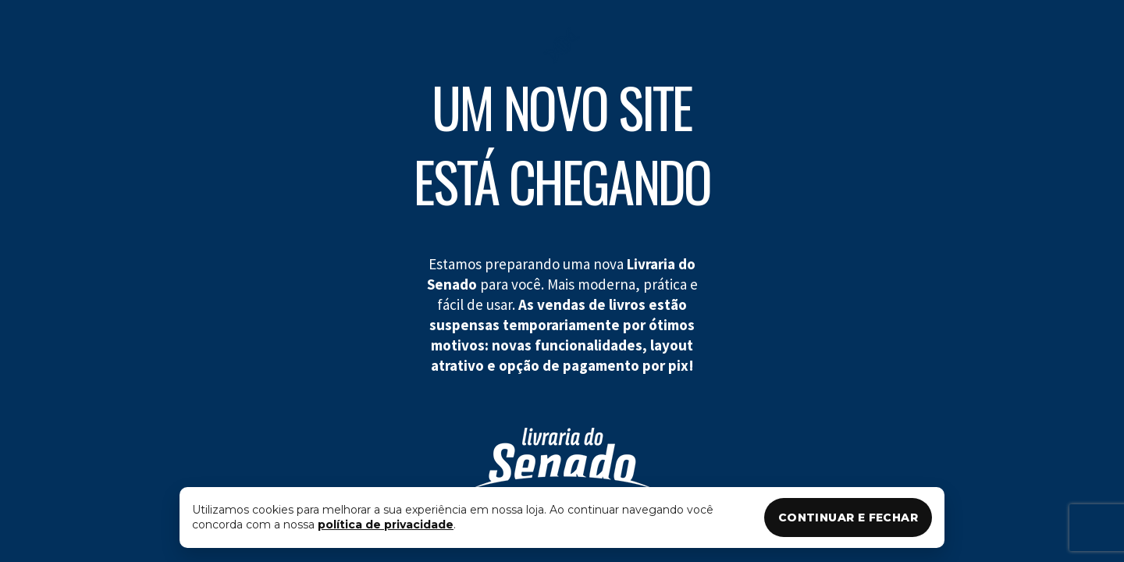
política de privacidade (386, 525)
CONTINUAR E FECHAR (848, 517)
